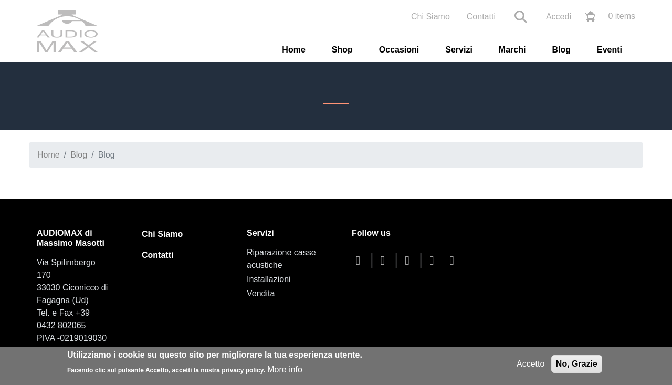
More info (284, 369)
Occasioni (399, 49)
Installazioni (269, 279)
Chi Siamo (430, 16)
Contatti (481, 16)
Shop (342, 49)
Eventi (609, 49)
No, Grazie (576, 363)
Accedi (558, 16)
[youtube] (410, 260)
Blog (561, 49)
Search (520, 17)
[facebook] (361, 260)
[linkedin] (455, 260)
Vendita (261, 293)
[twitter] (385, 260)
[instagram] (434, 260)
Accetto (530, 363)
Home (293, 49)
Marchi (512, 49)
